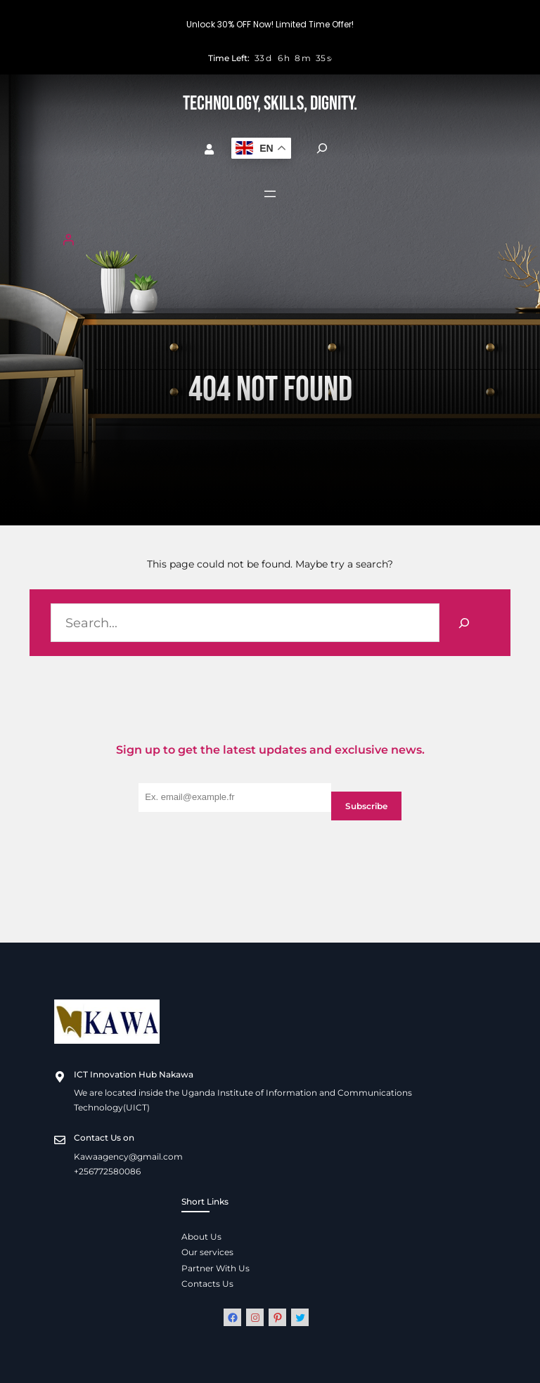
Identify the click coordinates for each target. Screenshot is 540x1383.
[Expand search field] (322, 148)
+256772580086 (107, 1171)
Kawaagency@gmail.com (128, 1156)
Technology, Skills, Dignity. (270, 103)
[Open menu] (270, 194)
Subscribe (366, 806)
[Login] (270, 239)
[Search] (464, 622)
